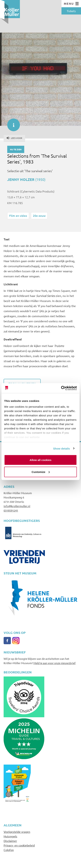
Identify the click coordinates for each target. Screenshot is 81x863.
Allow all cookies (41, 459)
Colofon (9, 850)
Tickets (71, 11)
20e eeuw (39, 216)
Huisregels (10, 836)
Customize (41, 471)
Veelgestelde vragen (17, 831)
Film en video (18, 216)
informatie (11, 123)
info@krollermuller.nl (17, 506)
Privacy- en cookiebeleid (19, 845)
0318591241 (11, 510)
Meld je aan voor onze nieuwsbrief (54, 663)
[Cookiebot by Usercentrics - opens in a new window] (61, 388)
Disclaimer (10, 841)
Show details (61, 448)
